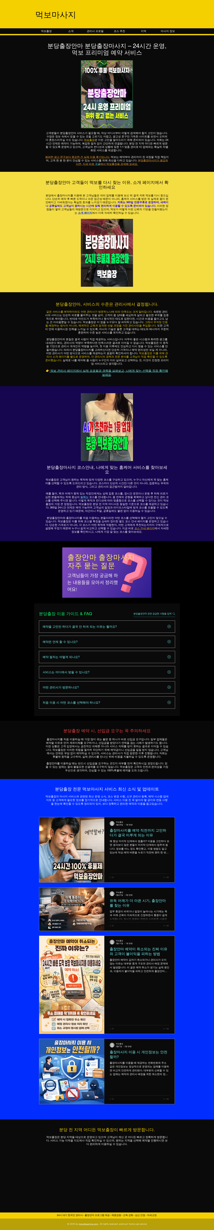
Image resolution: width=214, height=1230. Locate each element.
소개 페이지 (85, 212)
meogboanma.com (88, 1224)
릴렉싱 (84, 497)
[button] (143, 31)
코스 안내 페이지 (144, 528)
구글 (97, 164)
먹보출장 (89, 139)
